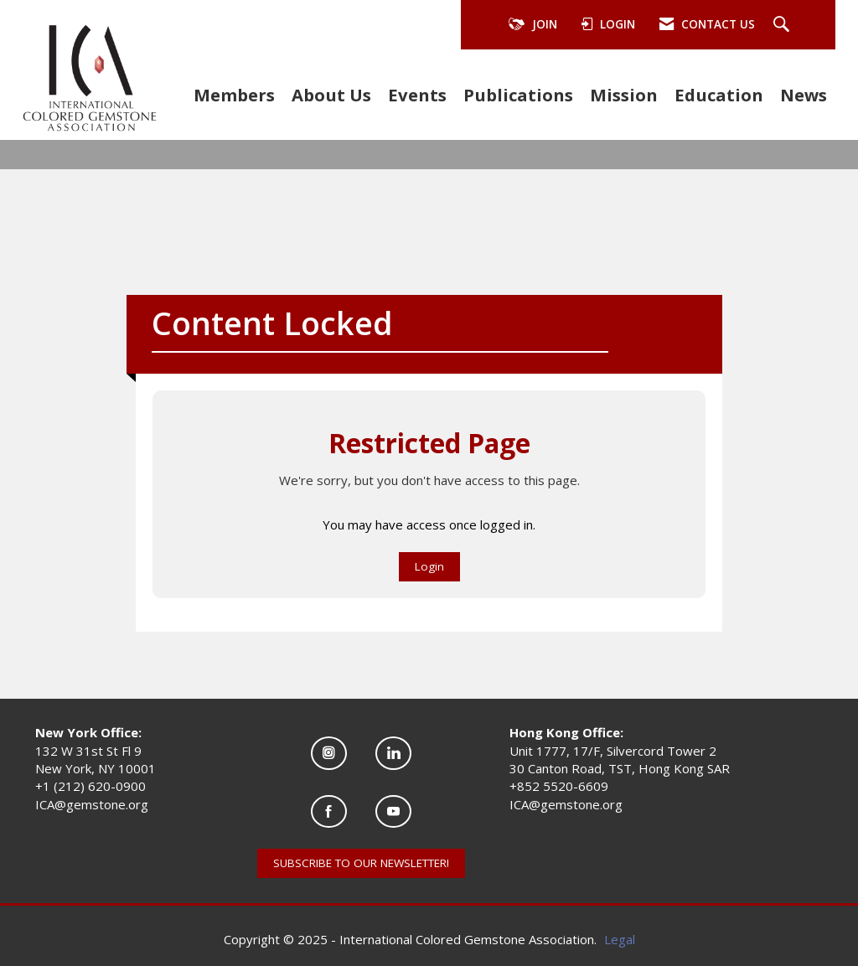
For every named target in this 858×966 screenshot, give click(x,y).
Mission (624, 94)
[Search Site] (783, 25)
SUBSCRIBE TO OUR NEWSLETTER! (361, 862)
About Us (331, 94)
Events (417, 94)
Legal (619, 939)
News (803, 94)
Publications (518, 94)
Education (719, 94)
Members (234, 94)
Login (429, 566)
